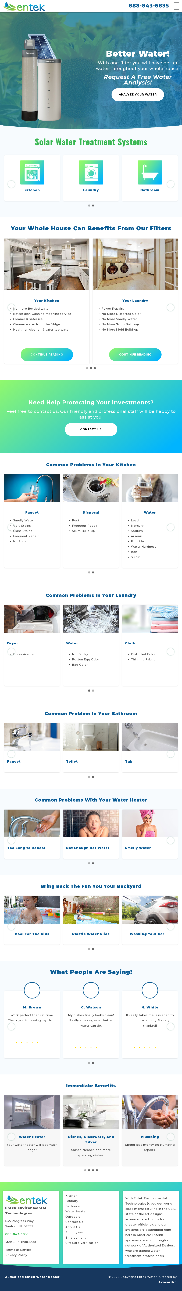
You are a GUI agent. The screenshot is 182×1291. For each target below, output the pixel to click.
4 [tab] (97, 1170)
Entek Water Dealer (42, 1277)
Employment (75, 1237)
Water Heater (76, 1211)
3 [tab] (95, 368)
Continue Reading (47, 354)
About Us (72, 1227)
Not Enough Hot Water (88, 848)
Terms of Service (18, 1250)
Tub (129, 761)
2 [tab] (93, 205)
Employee (73, 1232)
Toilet (72, 761)
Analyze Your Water (138, 94)
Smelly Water (138, 848)
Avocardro (167, 1282)
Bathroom (149, 190)
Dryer (71, 643)
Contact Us (91, 429)
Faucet (14, 761)
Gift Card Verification (81, 1243)
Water (131, 643)
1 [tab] (89, 205)
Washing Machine (24, 643)
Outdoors (73, 1216)
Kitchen (32, 190)
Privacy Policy (16, 1255)
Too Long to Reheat (26, 848)
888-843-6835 (149, 5)
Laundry (91, 190)
